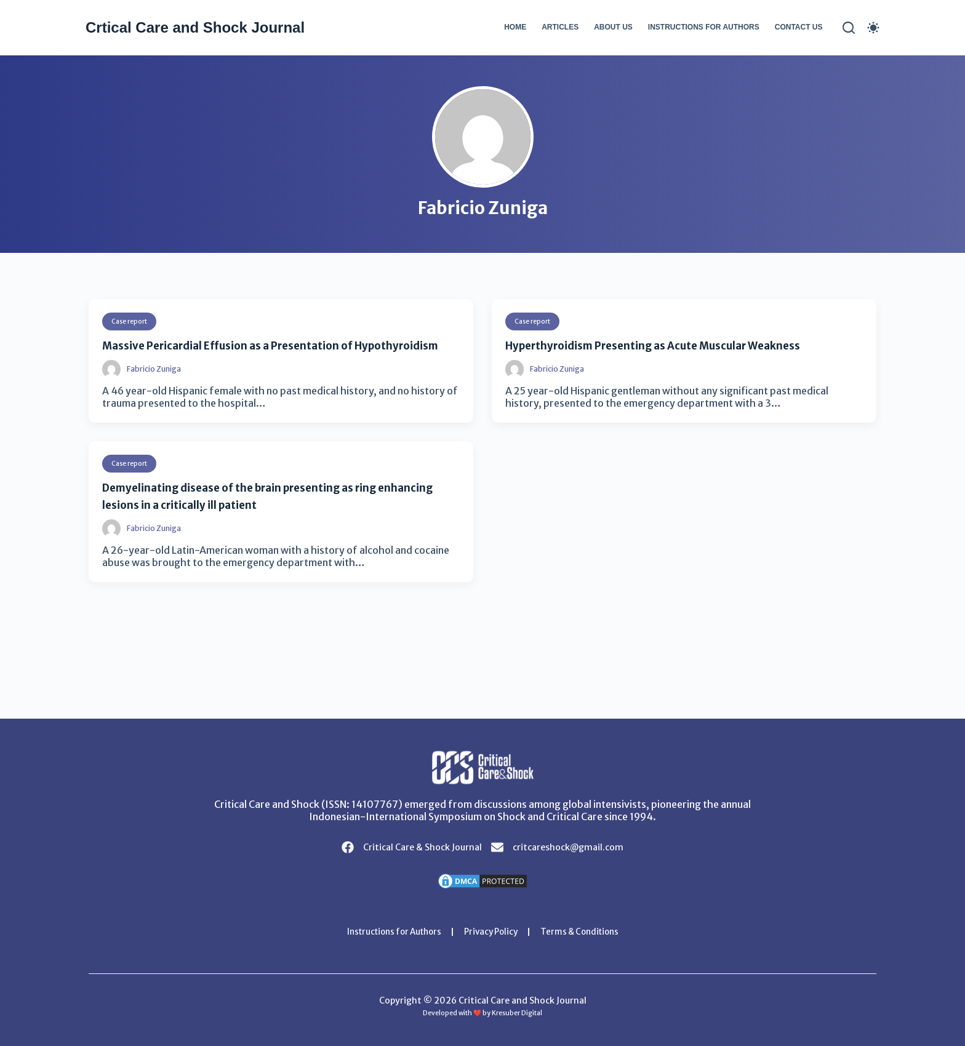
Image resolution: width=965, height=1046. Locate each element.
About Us (613, 27)
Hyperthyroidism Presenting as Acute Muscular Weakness (682, 344)
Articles (560, 27)
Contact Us (799, 27)
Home (515, 27)
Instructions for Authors (703, 27)
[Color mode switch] (873, 28)
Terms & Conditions (586, 931)
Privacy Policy (492, 931)
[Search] (849, 28)
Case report (132, 320)
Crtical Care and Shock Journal (195, 27)
